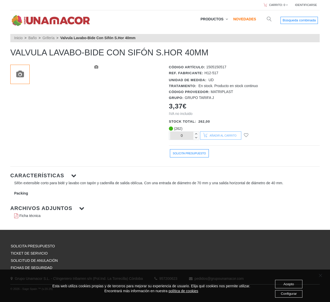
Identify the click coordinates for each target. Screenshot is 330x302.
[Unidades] (181, 136)
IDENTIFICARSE (306, 4)
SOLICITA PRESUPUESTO (33, 246)
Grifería (49, 38)
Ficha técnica (27, 216)
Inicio (18, 38)
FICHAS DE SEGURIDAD (31, 268)
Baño (32, 38)
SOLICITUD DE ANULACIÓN (34, 260)
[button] (165, 175)
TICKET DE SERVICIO (29, 253)
